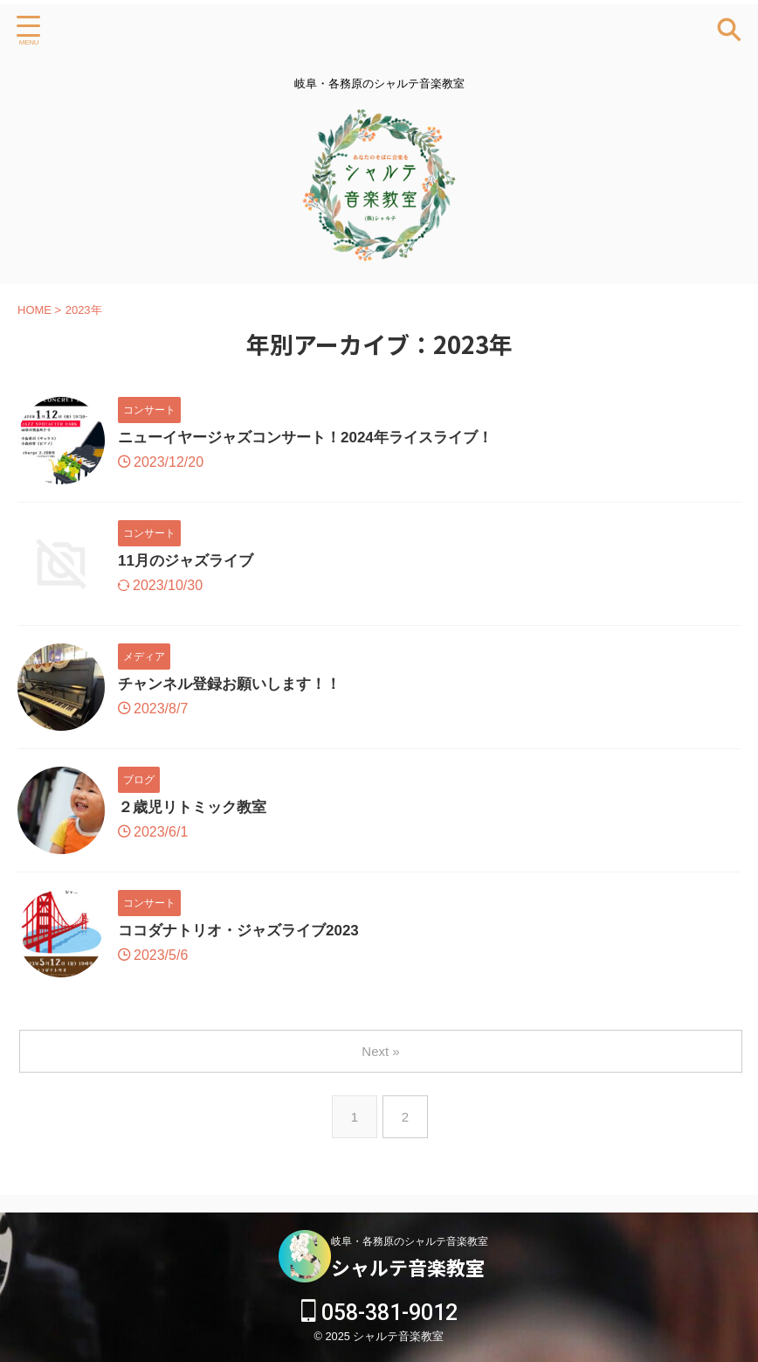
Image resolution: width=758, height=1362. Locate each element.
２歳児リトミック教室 (196, 808)
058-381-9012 (379, 1312)
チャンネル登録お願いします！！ (236, 685)
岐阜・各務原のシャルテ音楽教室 (409, 1241)
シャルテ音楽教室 (408, 1267)
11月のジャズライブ (189, 562)
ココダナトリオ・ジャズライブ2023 (245, 932)
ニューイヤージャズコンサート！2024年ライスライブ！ (316, 439)
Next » (382, 1051)
